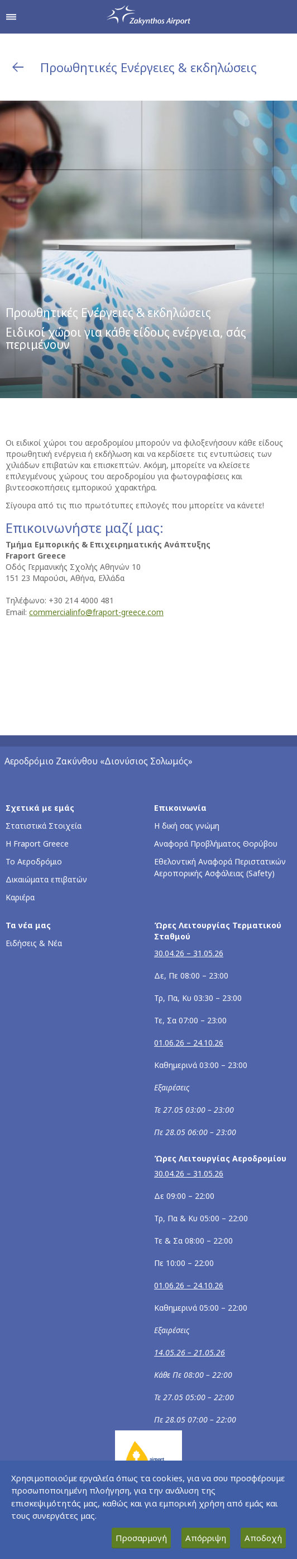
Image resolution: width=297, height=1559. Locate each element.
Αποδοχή (263, 1537)
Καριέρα (20, 897)
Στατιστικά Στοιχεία (44, 825)
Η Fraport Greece (37, 843)
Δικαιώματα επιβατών (46, 879)
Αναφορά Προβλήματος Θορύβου (215, 843)
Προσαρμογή (141, 1537)
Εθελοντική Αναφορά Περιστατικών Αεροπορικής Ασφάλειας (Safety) (220, 867)
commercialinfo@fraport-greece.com (96, 612)
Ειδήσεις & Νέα (34, 943)
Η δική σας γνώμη (186, 825)
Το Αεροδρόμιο (34, 861)
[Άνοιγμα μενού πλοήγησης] (11, 17)
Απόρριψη (205, 1537)
